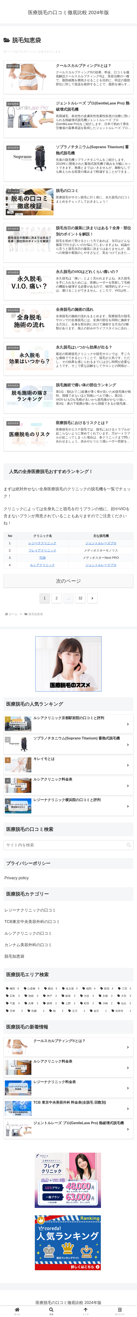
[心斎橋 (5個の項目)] (32, 990)
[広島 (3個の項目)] (13, 997)
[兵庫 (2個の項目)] (31, 1005)
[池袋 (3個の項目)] (31, 997)
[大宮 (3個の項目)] (124, 997)
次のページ (68, 582)
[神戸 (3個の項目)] (50, 997)
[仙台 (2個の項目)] (124, 1005)
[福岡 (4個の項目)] (88, 990)
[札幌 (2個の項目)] (36, 1012)
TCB (42, 559)
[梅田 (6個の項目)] (12, 990)
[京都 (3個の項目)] (105, 997)
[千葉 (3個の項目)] (13, 1005)
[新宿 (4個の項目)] (106, 990)
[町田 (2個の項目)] (87, 1005)
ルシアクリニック (42, 566)
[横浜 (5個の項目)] (50, 990)
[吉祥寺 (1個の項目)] (121, 1012)
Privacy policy (16, 879)
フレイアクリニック (42, 552)
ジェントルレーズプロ (101, 544)
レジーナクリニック (42, 544)
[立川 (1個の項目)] (76, 1012)
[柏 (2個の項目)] (56, 1012)
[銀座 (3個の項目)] (68, 997)
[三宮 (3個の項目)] (124, 990)
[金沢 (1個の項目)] (98, 1012)
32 (80, 600)
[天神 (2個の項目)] (14, 1012)
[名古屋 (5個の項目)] (70, 990)
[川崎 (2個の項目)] (105, 1005)
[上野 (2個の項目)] (68, 1005)
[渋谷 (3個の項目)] (87, 997)
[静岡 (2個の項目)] (50, 1005)
